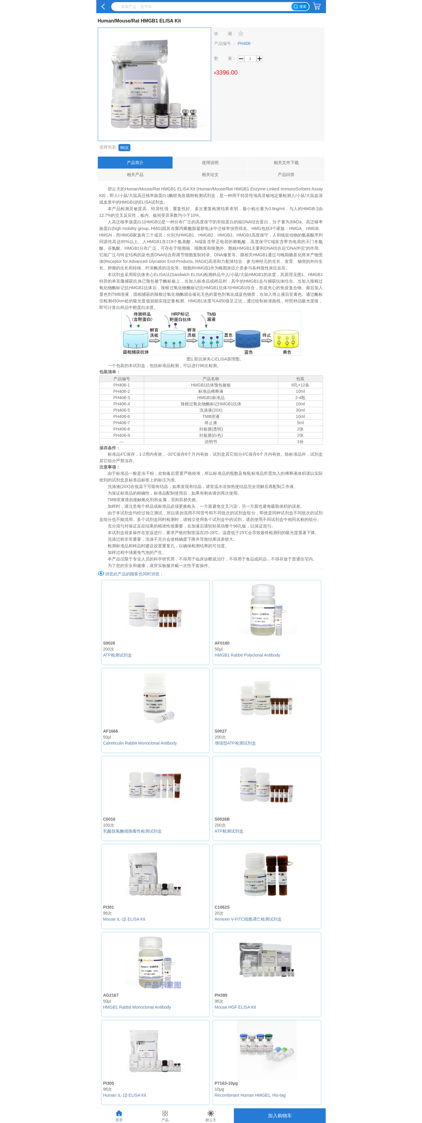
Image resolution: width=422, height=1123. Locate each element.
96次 (124, 147)
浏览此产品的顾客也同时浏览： (134, 574)
